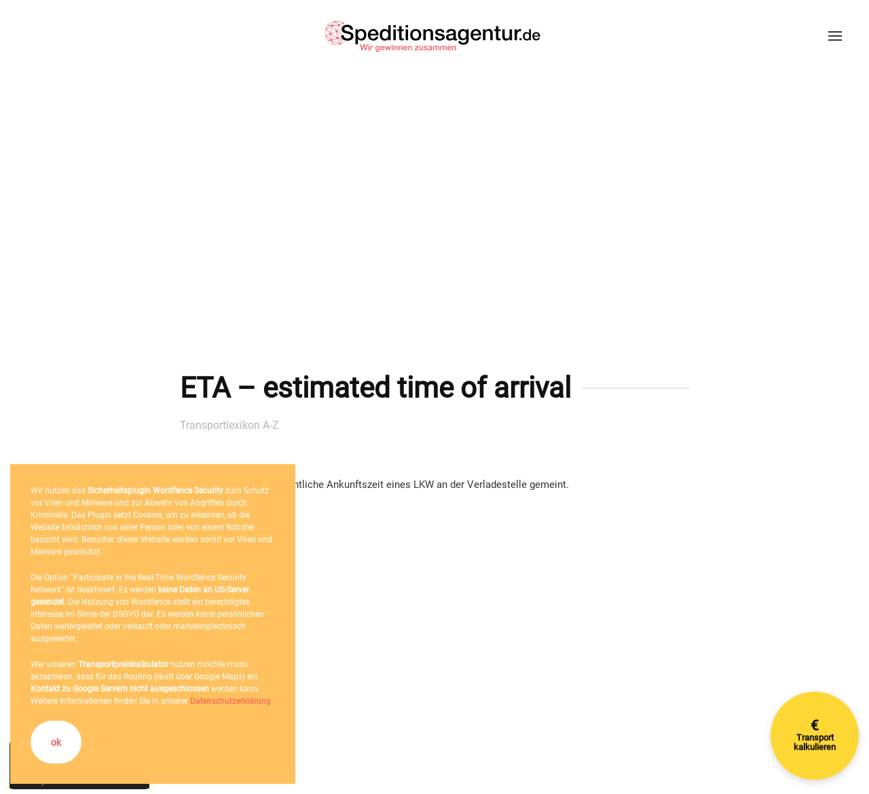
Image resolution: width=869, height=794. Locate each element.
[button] (835, 36)
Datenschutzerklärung (230, 701)
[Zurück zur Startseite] (434, 36)
